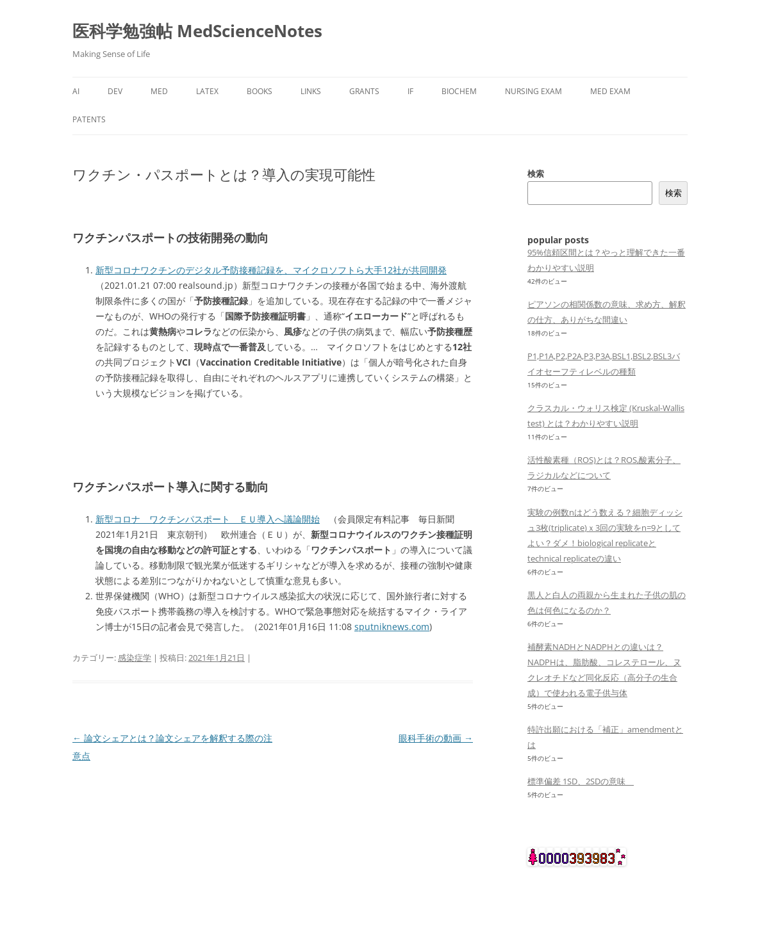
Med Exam (610, 91)
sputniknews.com (391, 626)
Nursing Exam (533, 91)
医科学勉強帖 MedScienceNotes (197, 30)
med (159, 91)
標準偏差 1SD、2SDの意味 (580, 781)
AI (75, 91)
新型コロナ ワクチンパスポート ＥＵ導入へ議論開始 (207, 519)
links (311, 91)
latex (207, 91)
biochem (459, 91)
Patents (89, 119)
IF (410, 91)
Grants (364, 91)
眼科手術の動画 (436, 738)
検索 (535, 173)
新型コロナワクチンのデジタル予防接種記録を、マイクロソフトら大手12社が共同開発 (271, 270)
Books (259, 91)
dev (115, 91)
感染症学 (134, 657)
